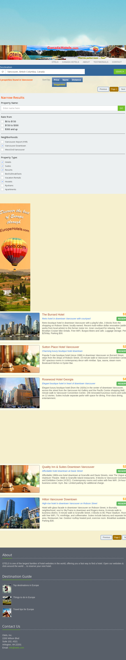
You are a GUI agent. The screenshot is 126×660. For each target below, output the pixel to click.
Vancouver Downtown (13, 145)
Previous (103, 89)
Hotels (6, 162)
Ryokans (7, 185)
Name (66, 80)
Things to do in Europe (24, 597)
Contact (117, 62)
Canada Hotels (70, 62)
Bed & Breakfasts (11, 173)
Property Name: (9, 102)
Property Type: (9, 157)
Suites (6, 166)
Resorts (6, 169)
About (86, 62)
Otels (55, 62)
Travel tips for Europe (23, 609)
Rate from (6, 116)
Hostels (6, 181)
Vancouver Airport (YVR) (14, 141)
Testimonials (101, 62)
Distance (76, 80)
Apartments (8, 189)
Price (56, 80)
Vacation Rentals (11, 177)
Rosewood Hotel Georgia (57, 379)
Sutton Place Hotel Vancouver (60, 347)
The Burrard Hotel (53, 314)
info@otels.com (16, 647)
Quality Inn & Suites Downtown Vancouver (68, 466)
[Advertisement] (63, 22)
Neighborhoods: (9, 137)
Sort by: (46, 79)
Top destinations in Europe (26, 585)
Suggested (59, 84)
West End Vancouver (13, 149)
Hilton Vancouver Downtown (59, 499)
